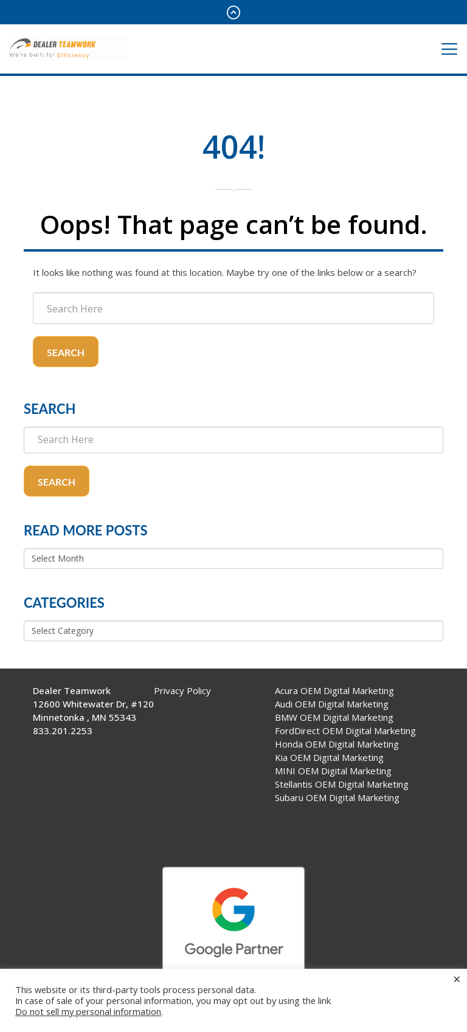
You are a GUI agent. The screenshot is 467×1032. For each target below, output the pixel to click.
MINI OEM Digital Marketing (333, 771)
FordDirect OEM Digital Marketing (345, 730)
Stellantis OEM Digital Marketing (342, 784)
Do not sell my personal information (88, 1011)
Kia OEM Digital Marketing (329, 757)
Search (66, 352)
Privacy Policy (182, 690)
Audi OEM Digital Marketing (332, 704)
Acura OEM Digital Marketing (334, 690)
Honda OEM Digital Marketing (337, 744)
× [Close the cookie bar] (457, 978)
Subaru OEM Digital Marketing (337, 797)
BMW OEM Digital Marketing (334, 717)
